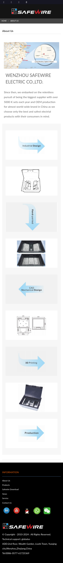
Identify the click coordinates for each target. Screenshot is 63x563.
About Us (14, 21)
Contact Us (7, 503)
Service (5, 498)
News (4, 494)
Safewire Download (10, 489)
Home (4, 21)
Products (6, 485)
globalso (26, 539)
